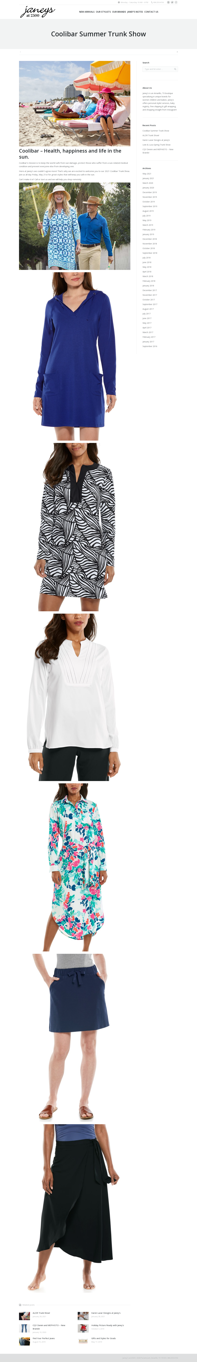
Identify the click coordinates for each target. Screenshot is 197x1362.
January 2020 (148, 187)
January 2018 (148, 285)
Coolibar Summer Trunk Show (156, 130)
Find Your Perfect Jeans (44, 1338)
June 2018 (147, 262)
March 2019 (148, 225)
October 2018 (149, 248)
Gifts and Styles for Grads (103, 1338)
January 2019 (148, 234)
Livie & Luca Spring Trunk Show (156, 144)
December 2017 (150, 290)
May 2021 (147, 173)
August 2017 (148, 309)
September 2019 (150, 206)
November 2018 (150, 243)
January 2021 (148, 178)
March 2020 (148, 183)
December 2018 (150, 239)
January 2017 (148, 341)
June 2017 (147, 318)
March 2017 (148, 332)
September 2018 (150, 253)
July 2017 (146, 313)
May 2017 (147, 323)
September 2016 (150, 346)
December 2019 (150, 192)
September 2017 (150, 304)
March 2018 (148, 276)
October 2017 (149, 299)
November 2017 (150, 295)
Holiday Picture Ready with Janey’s (107, 1325)
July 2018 (146, 257)
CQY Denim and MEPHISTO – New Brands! (49, 1327)
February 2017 (149, 337)
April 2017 (147, 327)
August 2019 (148, 211)
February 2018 (149, 281)
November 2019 (150, 197)
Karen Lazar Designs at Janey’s (106, 1313)
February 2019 (149, 229)
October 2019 (149, 201)
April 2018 (147, 271)
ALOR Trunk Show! (41, 1313)
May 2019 (147, 220)
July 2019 (146, 215)
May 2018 (147, 267)
